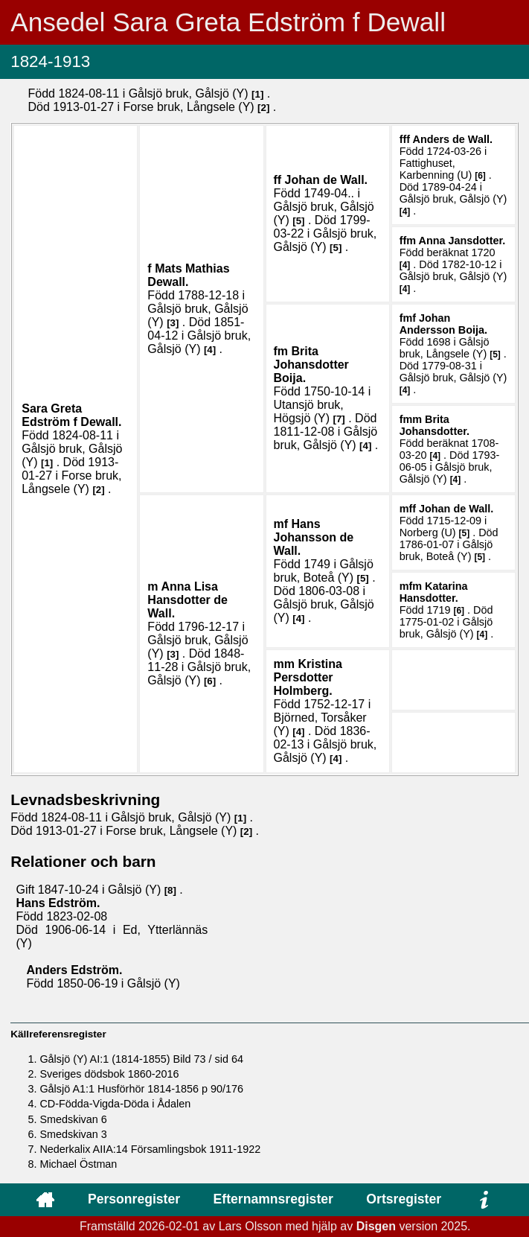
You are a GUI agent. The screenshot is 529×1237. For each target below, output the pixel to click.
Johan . (326, 180)
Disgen (376, 1226)
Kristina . (308, 677)
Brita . (311, 364)
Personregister (134, 1199)
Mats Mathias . (188, 275)
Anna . (462, 241)
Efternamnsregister (273, 1199)
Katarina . (434, 592)
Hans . (314, 537)
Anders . (452, 139)
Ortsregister (403, 1199)
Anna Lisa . (187, 600)
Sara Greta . (71, 415)
